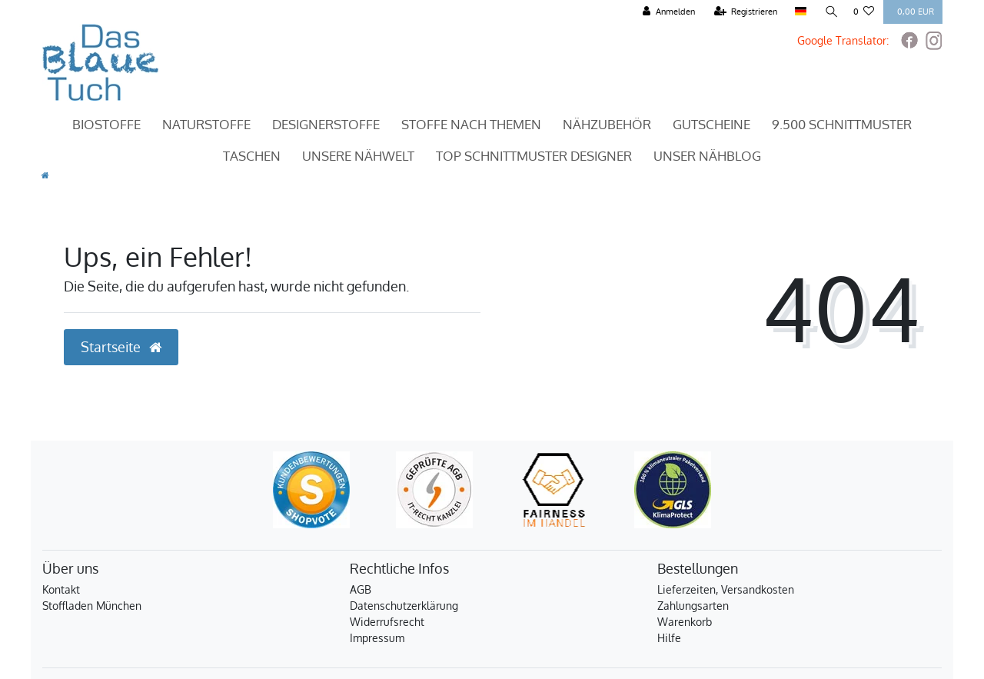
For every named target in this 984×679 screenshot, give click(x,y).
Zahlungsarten (693, 605)
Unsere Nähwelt (358, 156)
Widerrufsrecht (387, 621)
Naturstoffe (206, 124)
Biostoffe (106, 124)
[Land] (799, 12)
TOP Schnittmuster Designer (534, 156)
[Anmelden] (668, 12)
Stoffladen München (91, 605)
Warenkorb (684, 621)
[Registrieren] (745, 12)
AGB (360, 589)
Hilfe (669, 637)
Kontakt (61, 589)
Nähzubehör (607, 124)
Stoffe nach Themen (471, 124)
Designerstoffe (326, 124)
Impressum (377, 637)
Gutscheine (711, 124)
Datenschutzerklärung (404, 605)
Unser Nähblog (707, 156)
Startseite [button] (121, 346)
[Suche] (829, 12)
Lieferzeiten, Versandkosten (725, 589)
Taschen (252, 156)
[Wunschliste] (864, 12)
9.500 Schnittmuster (842, 124)
